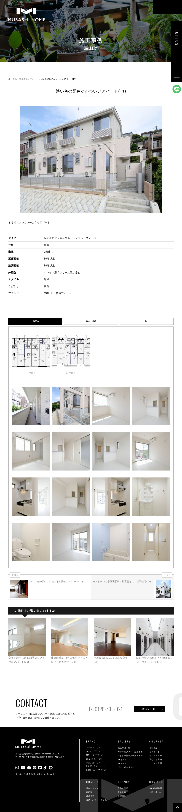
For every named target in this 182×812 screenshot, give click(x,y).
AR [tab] (147, 321)
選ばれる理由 (155, 759)
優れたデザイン (93, 788)
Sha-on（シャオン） (96, 759)
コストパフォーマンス (96, 800)
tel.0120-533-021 (105, 709)
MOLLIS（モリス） (95, 755)
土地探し (122, 796)
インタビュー (155, 755)
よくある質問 (155, 763)
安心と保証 (123, 788)
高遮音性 (90, 796)
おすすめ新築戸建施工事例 (130, 755)
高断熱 (89, 792)
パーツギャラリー (126, 767)
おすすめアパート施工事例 (130, 752)
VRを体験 (122, 759)
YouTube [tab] (91, 321)
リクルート (154, 752)
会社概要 (153, 748)
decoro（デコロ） (94, 751)
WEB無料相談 (155, 788)
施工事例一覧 (124, 748)
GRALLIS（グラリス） (96, 770)
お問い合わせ (155, 792)
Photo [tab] (35, 321)
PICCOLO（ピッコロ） (97, 766)
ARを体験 (122, 763)
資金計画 (122, 792)
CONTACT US (149, 709)
